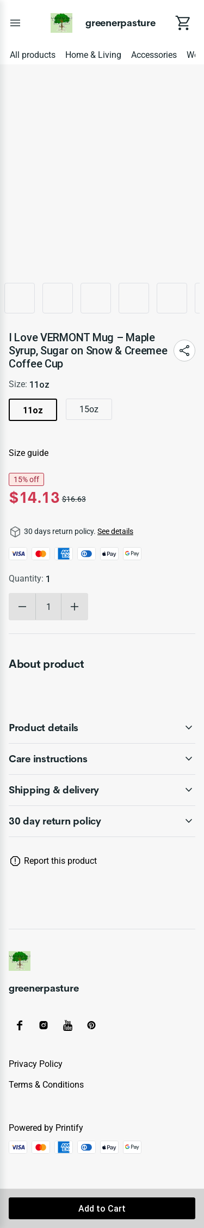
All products (32, 55)
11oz (33, 410)
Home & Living (93, 55)
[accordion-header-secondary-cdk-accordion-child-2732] (102, 759)
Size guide (28, 453)
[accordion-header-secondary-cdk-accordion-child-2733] (102, 790)
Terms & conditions (46, 1084)
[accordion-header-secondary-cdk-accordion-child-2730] (102, 821)
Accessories (154, 55)
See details (115, 531)
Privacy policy (36, 1064)
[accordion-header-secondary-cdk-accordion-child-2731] (102, 728)
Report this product (60, 861)
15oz (88, 409)
